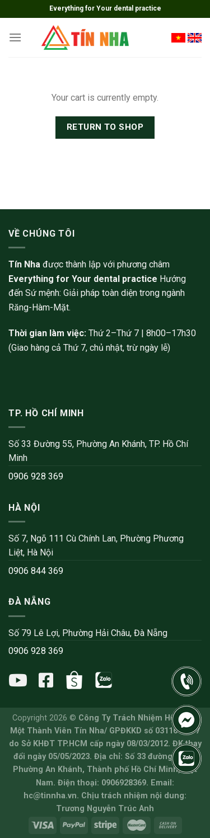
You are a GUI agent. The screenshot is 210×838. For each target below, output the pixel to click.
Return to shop (105, 127)
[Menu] (15, 37)
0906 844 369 (35, 571)
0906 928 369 (35, 476)
